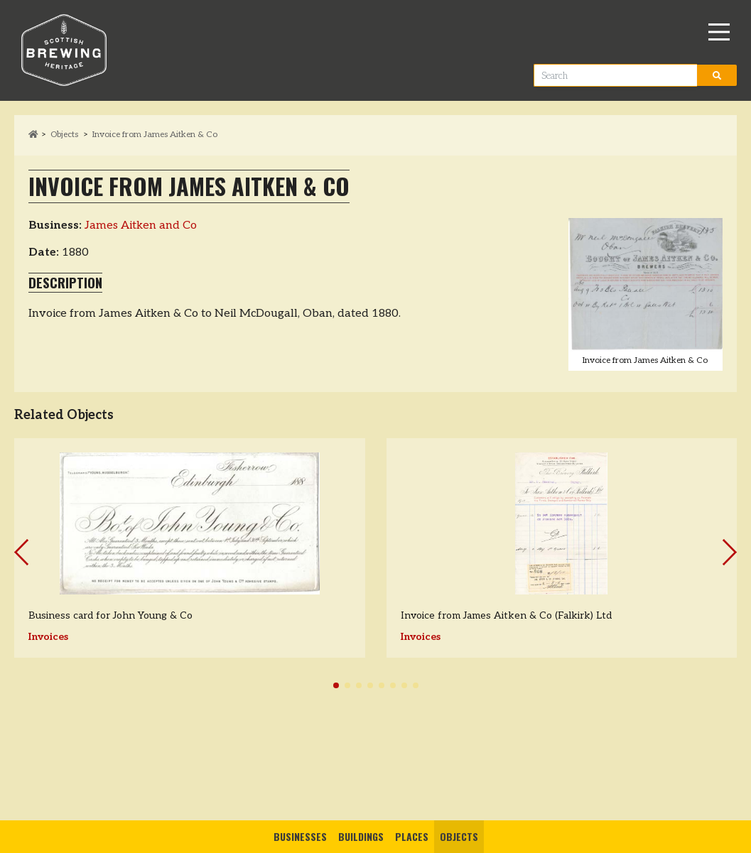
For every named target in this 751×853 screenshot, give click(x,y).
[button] (336, 685)
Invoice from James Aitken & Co (154, 134)
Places (411, 836)
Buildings (361, 836)
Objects (459, 836)
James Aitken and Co (141, 225)
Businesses (300, 836)
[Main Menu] (719, 32)
